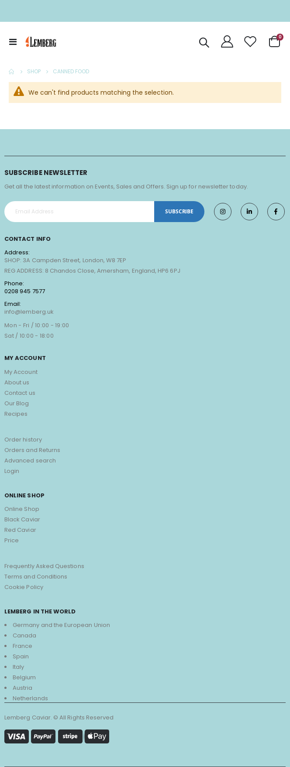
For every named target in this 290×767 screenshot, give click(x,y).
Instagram (222, 211)
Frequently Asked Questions (44, 566)
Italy (18, 667)
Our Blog (16, 403)
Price (11, 540)
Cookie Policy (23, 587)
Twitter (249, 211)
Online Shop (21, 509)
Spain (21, 656)
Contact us (19, 393)
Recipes (16, 414)
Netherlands (30, 698)
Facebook (276, 211)
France (22, 646)
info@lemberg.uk (29, 312)
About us (17, 382)
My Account (21, 372)
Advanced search (30, 460)
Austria (22, 688)
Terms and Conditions (35, 576)
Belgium (24, 677)
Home (12, 71)
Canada (24, 635)
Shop (34, 71)
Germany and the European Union (61, 625)
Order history (23, 439)
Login (11, 471)
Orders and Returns (32, 450)
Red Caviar (20, 530)
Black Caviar (22, 519)
